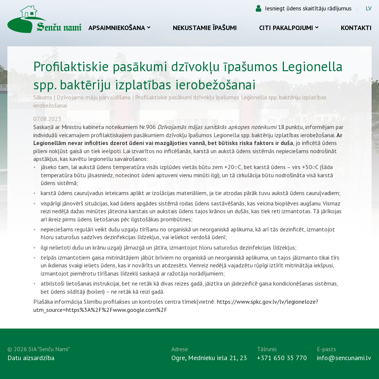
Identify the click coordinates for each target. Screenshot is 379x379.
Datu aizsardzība (30, 357)
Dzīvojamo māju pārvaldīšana (94, 97)
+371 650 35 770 (282, 357)
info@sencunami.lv (344, 357)
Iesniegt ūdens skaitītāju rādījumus (308, 8)
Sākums (42, 97)
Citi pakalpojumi (289, 27)
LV (369, 8)
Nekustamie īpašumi (205, 27)
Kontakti (356, 27)
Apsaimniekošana (119, 27)
